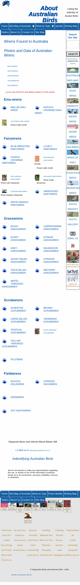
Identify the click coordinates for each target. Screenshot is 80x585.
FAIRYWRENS (12, 71)
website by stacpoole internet (21, 575)
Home (4, 26)
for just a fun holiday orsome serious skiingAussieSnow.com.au (22, 540)
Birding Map (71, 26)
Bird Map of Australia (21, 26)
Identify (59, 26)
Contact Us (27, 32)
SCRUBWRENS (13, 81)
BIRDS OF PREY (73, 157)
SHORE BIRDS (73, 131)
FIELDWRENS (12, 85)
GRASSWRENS (13, 76)
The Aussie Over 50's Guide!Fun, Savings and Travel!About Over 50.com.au (6, 545)
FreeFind (73, 63)
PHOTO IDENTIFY (73, 203)
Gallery (5, 32)
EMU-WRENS (12, 66)
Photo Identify (55, 493)
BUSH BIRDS (73, 90)
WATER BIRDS (73, 116)
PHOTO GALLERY (73, 219)
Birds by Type (45, 26)
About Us (15, 32)
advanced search (72, 59)
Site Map (39, 32)
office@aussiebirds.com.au (39, 450)
